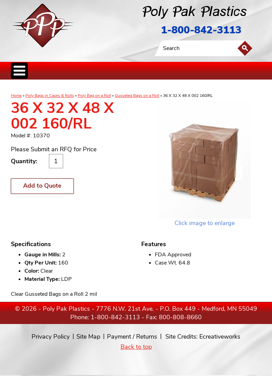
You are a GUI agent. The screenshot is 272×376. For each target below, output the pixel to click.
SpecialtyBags (144, 87)
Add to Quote (42, 186)
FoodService (164, 87)
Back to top (136, 347)
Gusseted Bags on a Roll (137, 95)
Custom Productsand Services (216, 87)
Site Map (88, 336)
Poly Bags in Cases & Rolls (49, 95)
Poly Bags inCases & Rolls (27, 87)
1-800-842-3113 (201, 30)
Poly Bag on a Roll (94, 95)
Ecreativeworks (219, 336)
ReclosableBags (86, 87)
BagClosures (184, 87)
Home (16, 95)
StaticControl (109, 87)
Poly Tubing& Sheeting (58, 87)
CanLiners (125, 87)
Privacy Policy (51, 336)
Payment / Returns (132, 336)
